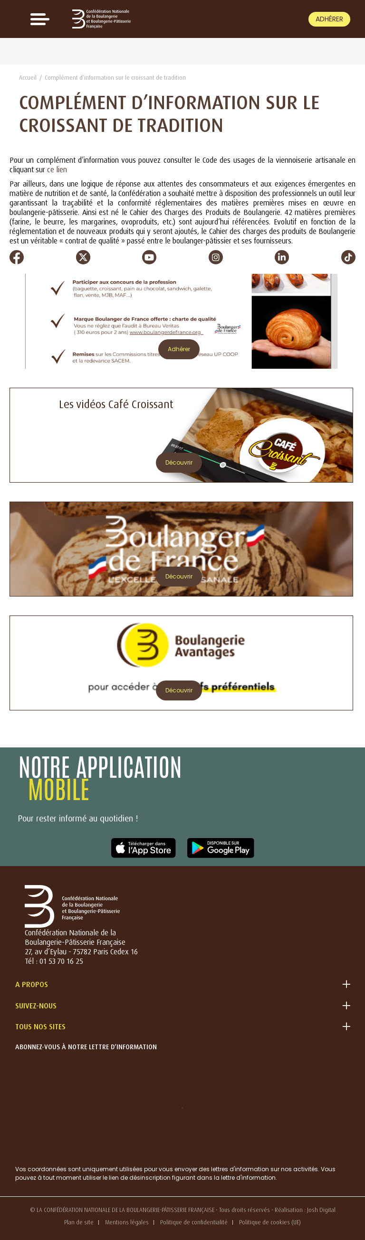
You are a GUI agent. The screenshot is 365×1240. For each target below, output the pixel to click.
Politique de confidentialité (194, 1222)
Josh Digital (321, 1209)
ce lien (57, 169)
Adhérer (329, 19)
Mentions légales (127, 1222)
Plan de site (79, 1222)
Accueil (28, 77)
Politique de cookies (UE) (270, 1222)
